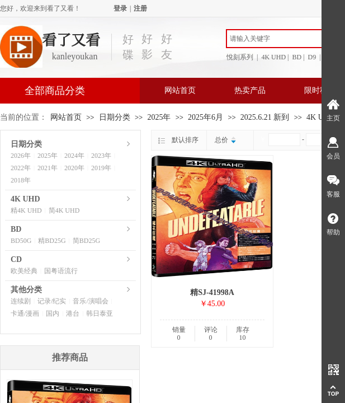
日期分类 (114, 117)
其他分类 (26, 289)
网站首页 (180, 90)
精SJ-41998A (212, 292)
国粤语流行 (61, 271)
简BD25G (86, 241)
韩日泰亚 (99, 313)
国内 (52, 313)
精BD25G (51, 241)
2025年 (159, 117)
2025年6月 (205, 117)
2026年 (21, 156)
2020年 (74, 168)
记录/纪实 (51, 301)
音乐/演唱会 (90, 301)
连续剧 (21, 301)
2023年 (101, 156)
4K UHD (320, 117)
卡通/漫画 (25, 313)
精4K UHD (26, 210)
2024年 (74, 156)
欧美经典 (24, 271)
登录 (120, 8)
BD (16, 229)
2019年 (101, 168)
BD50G (21, 241)
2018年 (21, 180)
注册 (140, 8)
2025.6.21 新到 (265, 117)
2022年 (21, 168)
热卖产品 (250, 90)
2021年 (47, 168)
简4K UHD (64, 210)
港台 (72, 313)
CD (16, 259)
